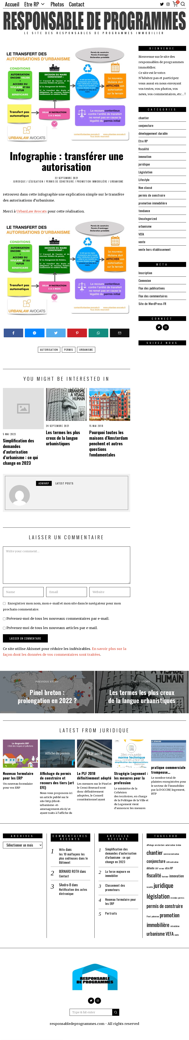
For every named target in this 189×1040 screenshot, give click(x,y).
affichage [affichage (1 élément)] (150, 845)
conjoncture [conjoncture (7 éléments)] (156, 861)
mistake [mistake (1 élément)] (173, 897)
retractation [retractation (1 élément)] (174, 926)
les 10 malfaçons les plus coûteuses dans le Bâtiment (73, 858)
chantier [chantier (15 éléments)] (155, 852)
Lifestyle (143, 179)
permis (68, 349)
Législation (36, 181)
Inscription (145, 270)
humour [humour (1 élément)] (165, 876)
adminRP (44, 483)
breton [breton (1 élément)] (178, 845)
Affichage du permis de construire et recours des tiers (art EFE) (57, 780)
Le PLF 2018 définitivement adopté (94, 776)
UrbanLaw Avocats (31, 211)
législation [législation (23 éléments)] (158, 896)
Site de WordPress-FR (152, 301)
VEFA (141, 232)
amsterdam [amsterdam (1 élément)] (160, 845)
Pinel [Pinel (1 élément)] (149, 916)
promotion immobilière (92, 181)
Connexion (144, 278)
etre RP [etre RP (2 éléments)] (169, 868)
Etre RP (31, 4)
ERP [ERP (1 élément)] (156, 868)
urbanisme (117, 181)
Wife (62, 849)
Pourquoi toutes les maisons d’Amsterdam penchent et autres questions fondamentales (108, 443)
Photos (57, 4)
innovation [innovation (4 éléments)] (176, 875)
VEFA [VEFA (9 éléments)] (170, 933)
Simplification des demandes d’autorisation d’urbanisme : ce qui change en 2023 (20, 451)
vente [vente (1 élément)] (177, 934)
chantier (143, 117)
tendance (144, 209)
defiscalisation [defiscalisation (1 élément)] (172, 861)
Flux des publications (151, 286)
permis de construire (60, 181)
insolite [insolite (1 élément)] (150, 887)
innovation (144, 156)
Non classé (145, 186)
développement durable (153, 133)
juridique (19, 181)
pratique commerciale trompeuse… (168, 770)
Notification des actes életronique (73, 892)
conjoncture (145, 125)
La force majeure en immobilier (117, 874)
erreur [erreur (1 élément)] (161, 868)
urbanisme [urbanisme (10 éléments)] (156, 933)
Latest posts (64, 483)
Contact (76, 4)
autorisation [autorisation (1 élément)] (170, 845)
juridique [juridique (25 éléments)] (163, 885)
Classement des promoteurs (115, 888)
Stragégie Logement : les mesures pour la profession (131, 778)
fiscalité (143, 148)
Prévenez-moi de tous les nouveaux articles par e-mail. (52, 628)
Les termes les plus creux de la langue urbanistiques (63, 438)
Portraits (111, 914)
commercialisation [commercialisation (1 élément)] (171, 853)
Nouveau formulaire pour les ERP (18, 776)
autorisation (49, 349)
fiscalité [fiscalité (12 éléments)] (154, 875)
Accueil (12, 4)
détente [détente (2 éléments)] (150, 868)
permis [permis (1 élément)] (181, 897)
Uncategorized (147, 217)
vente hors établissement (154, 247)
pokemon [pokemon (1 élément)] (155, 916)
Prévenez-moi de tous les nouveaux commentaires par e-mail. (57, 618)
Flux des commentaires (153, 293)
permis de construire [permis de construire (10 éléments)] (165, 905)
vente (141, 240)
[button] (115, 1012)
